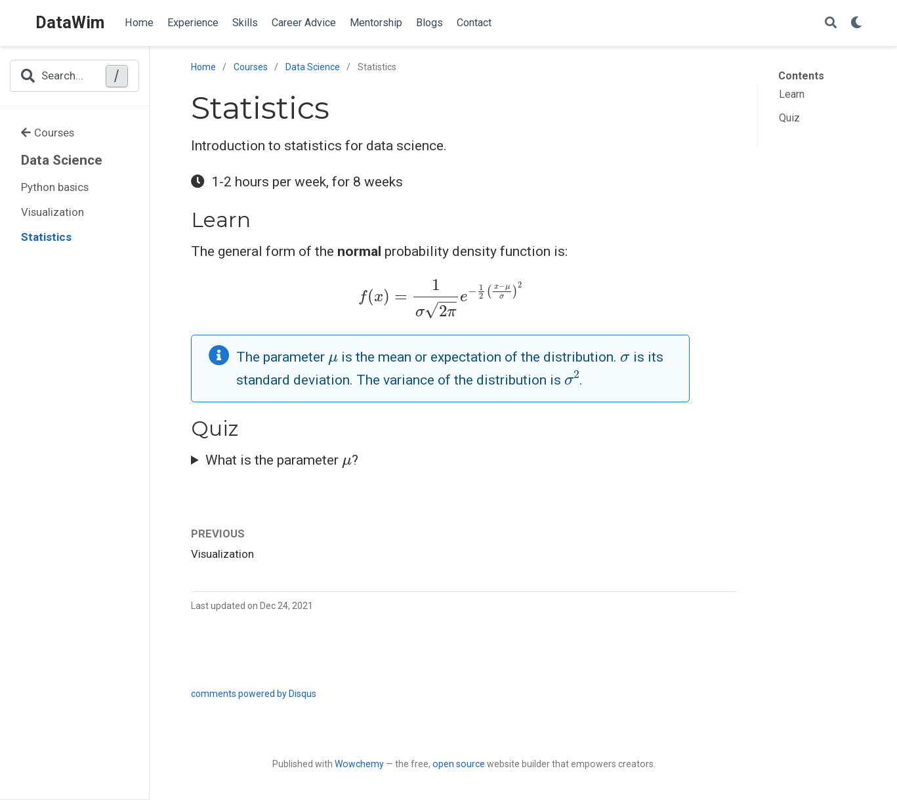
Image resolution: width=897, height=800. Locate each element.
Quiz (789, 118)
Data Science (61, 160)
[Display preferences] (856, 23)
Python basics (55, 187)
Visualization (52, 212)
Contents (801, 76)
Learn (791, 94)
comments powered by (253, 693)
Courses (47, 132)
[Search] (831, 23)
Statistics (46, 236)
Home (203, 67)
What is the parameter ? (281, 459)
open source (458, 764)
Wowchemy (359, 764)
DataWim (69, 22)
